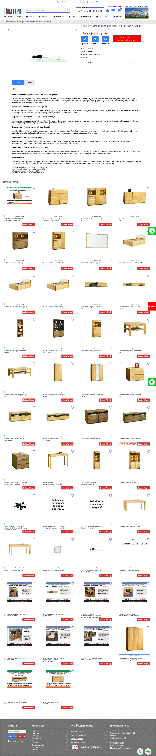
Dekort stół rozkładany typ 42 (14, 570)
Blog (33, 740)
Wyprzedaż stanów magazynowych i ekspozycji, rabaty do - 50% (78, 2)
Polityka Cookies (77, 739)
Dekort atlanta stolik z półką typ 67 (15, 395)
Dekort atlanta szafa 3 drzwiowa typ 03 (92, 395)
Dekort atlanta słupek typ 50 (91, 350)
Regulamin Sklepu (77, 731)
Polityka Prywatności (78, 735)
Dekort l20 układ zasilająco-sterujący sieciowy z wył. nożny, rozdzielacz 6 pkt (15, 528)
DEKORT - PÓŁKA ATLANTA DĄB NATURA (53, 615)
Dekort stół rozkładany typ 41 (129, 526)
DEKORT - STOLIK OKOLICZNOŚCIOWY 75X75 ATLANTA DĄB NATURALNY (91, 616)
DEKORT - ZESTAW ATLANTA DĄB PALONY (91, 659)
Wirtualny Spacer (38, 747)
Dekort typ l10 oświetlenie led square (53, 571)
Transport (35, 743)
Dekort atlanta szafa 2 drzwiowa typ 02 (54, 395)
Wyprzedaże (36, 738)
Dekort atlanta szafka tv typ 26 (130, 438)
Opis (18, 82)
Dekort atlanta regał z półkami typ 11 (15, 351)
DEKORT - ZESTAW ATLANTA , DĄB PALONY (15, 659)
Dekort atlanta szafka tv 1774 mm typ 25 (53, 439)
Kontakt (34, 750)
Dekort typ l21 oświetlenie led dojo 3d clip (129, 571)
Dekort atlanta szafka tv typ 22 (91, 438)
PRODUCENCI (103, 16)
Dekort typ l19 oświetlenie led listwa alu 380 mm (91, 571)
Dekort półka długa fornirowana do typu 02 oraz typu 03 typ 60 (54, 527)
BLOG (74, 16)
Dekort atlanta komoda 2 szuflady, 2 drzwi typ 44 (51, 219)
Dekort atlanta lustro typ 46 (90, 263)
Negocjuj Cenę (90, 62)
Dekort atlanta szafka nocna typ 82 (130, 395)
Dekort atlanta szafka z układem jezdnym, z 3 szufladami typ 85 (15, 483)
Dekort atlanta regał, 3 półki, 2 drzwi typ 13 (53, 351)
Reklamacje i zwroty (78, 742)
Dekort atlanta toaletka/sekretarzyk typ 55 (52, 483)
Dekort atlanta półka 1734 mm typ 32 (129, 307)
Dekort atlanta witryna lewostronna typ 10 (89, 483)
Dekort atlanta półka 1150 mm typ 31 (91, 307)
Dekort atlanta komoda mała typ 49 (130, 219)
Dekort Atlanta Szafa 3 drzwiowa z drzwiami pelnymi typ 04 (130, 659)
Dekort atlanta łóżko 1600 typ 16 (15, 307)
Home (34, 731)
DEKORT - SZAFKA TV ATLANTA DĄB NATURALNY (129, 615)
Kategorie (35, 733)
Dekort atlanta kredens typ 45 (53, 263)
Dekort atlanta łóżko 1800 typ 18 (54, 307)
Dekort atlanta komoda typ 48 (14, 263)
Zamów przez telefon (132, 62)
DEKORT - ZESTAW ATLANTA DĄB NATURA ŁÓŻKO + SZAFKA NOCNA (53, 660)
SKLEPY (119, 16)
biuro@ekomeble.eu (124, 748)
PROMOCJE (87, 16)
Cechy (29, 82)
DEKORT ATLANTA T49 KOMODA (51, 703)
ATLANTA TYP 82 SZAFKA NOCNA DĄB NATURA (13, 219)
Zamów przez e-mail (111, 62)
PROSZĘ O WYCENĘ (126, 38)
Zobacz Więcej (28, 224)
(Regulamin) (21, 741)
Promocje (35, 736)
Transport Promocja (19, 216)
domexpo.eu (10, 22)
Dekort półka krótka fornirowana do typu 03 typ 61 (92, 527)
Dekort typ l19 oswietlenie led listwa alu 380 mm (34, 22)
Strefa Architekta (38, 745)
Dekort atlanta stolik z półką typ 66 (130, 351)
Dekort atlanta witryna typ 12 (129, 482)
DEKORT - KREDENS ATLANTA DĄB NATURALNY (15, 615)
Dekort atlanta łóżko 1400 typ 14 (130, 263)
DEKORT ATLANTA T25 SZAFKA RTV (15, 703)
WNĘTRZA (45, 16)
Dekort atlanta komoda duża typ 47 (92, 219)
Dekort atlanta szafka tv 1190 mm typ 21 (14, 439)
